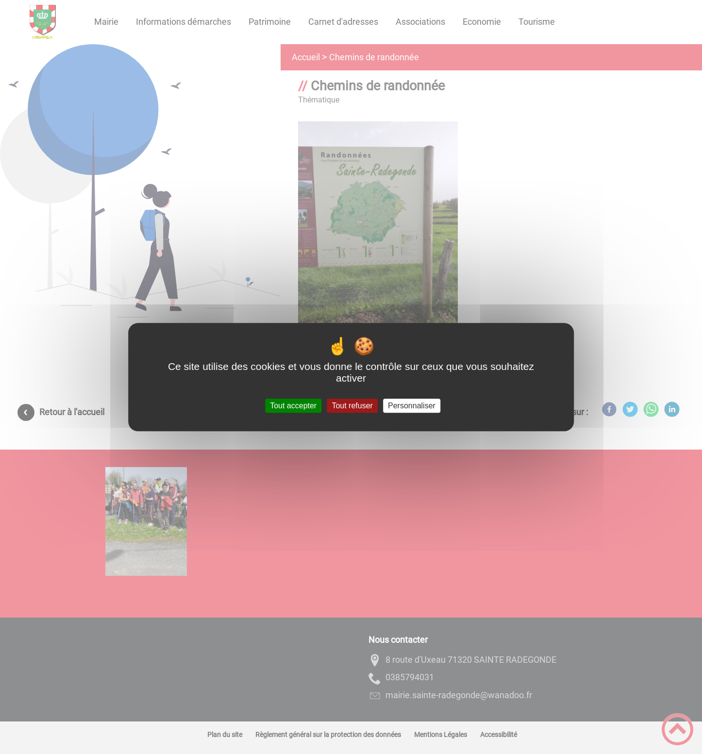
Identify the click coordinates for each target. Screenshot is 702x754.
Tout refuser (352, 406)
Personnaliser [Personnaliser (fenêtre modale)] (411, 406)
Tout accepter (293, 406)
